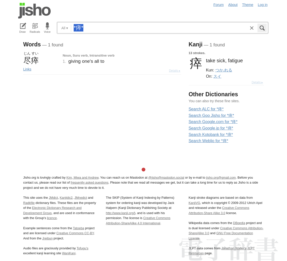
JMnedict (80, 197)
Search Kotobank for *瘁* (211, 134)
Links (27, 69)
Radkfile (29, 203)
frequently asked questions (89, 182)
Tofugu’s (82, 248)
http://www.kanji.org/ (120, 213)
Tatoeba (78, 228)
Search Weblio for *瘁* (208, 141)
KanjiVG (194, 203)
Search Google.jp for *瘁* (211, 128)
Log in (262, 5)
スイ (217, 76)
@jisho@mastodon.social (166, 177)
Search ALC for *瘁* (206, 109)
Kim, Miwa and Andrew (82, 177)
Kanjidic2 (66, 197)
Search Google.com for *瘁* (213, 122)
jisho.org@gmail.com (221, 177)
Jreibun (47, 238)
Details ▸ (174, 70)
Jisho (34, 11)
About (233, 5)
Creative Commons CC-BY (75, 233)
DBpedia (239, 223)
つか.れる (223, 70)
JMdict (53, 197)
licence (52, 218)
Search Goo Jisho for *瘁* (211, 115)
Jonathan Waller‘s (233, 248)
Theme (247, 5)
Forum (218, 5)
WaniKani (68, 253)
